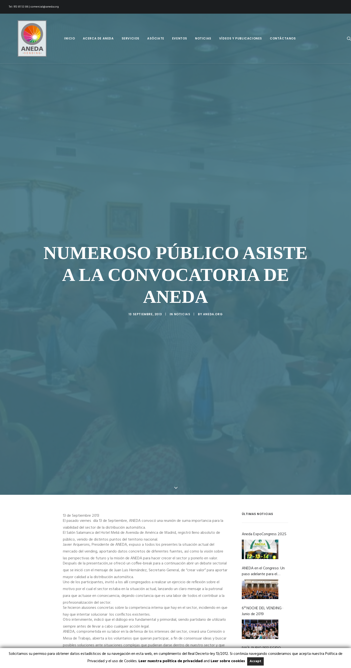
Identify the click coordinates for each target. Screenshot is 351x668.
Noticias (203, 38)
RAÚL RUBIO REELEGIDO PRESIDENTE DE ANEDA (261, 597)
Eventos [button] (179, 38)
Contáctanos (283, 38)
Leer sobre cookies (228, 661)
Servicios (130, 38)
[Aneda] (23, 38)
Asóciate (155, 38)
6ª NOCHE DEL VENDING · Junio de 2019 (262, 557)
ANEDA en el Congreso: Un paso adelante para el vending (263, 517)
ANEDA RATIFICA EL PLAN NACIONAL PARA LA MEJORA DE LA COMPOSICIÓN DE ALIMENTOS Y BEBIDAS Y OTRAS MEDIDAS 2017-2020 (263, 637)
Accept (255, 661)
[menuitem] (69, 38)
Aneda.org (213, 287)
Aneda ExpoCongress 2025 (264, 480)
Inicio (69, 38)
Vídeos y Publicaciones (240, 38)
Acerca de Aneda (98, 38)
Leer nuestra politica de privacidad (170, 661)
